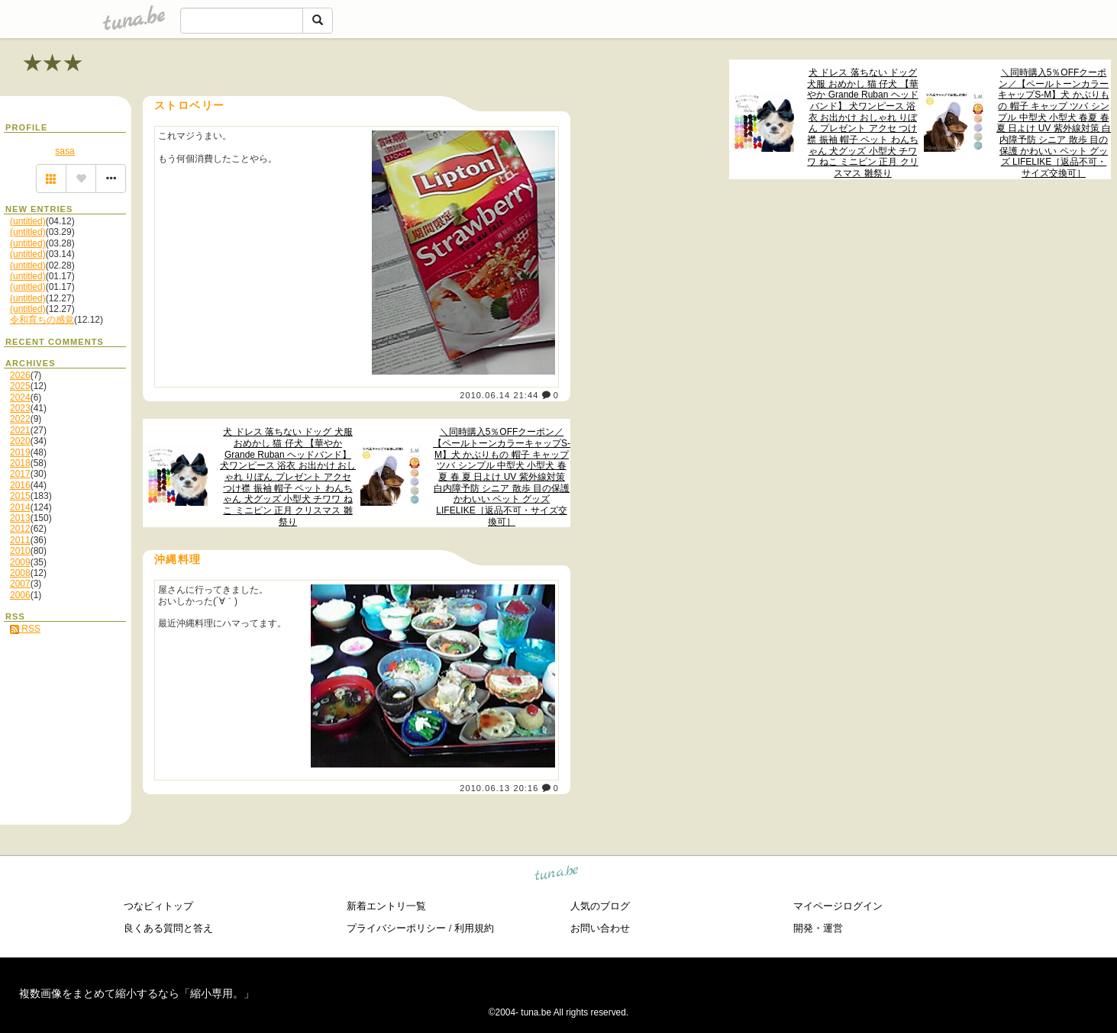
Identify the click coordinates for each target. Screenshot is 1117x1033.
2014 (20, 507)
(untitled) (28, 221)
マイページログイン (838, 906)
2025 (20, 386)
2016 (20, 485)
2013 (20, 518)
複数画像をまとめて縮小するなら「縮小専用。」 (136, 993)
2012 (20, 528)
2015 (20, 496)
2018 (20, 463)
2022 (20, 419)
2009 (20, 562)
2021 (20, 430)
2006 (20, 595)
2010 (20, 550)
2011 (20, 540)
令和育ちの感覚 (42, 319)
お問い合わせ (600, 928)
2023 (20, 408)
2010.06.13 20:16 (499, 788)
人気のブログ (600, 906)
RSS (25, 628)
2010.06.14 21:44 (499, 395)
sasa (64, 151)
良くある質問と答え (168, 928)
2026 (20, 375)
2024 (20, 397)
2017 (20, 473)
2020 (20, 441)
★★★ (53, 63)
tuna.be (557, 875)
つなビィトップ (158, 906)
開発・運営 (818, 928)
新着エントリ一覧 (386, 906)
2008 (20, 573)
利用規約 (474, 928)
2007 (20, 583)
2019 (20, 452)
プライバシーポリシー (396, 928)
